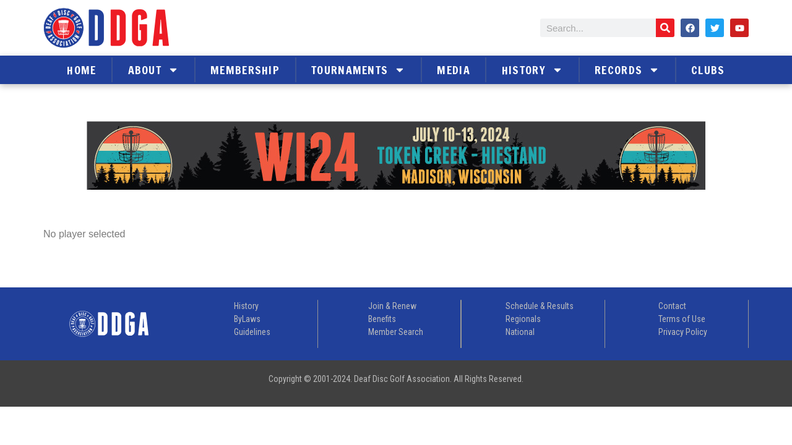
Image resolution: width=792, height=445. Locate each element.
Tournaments (358, 70)
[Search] (665, 28)
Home (81, 70)
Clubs (708, 70)
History (532, 70)
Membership (245, 70)
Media (453, 70)
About (153, 70)
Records (627, 70)
